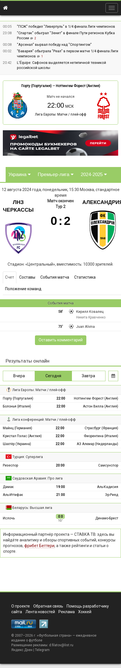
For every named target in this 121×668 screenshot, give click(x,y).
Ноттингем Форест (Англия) (78, 86)
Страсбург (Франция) (101, 428)
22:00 (60, 398)
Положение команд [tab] (23, 289)
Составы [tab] (27, 277)
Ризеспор (10, 465)
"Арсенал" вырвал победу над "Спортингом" (54, 44)
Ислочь (9, 518)
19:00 (60, 487)
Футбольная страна (54, 635)
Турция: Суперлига (27, 457)
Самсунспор (108, 465)
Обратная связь (48, 606)
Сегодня (53, 376)
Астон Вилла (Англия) (100, 406)
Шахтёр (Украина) (17, 444)
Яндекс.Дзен (21, 650)
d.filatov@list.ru (61, 645)
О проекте (20, 606)
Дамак (8, 487)
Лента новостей (40, 612)
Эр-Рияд (111, 495)
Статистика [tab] (85, 277)
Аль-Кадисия (107, 487)
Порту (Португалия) (36, 86)
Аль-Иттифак (13, 495)
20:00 (60, 465)
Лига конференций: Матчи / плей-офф (44, 419)
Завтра (88, 376)
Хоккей (84, 612)
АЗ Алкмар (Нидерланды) (97, 444)
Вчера (19, 376)
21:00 (60, 495)
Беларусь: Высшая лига (32, 508)
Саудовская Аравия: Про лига (37, 478)
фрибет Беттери (39, 545)
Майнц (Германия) (17, 428)
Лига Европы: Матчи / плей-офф (60, 114)
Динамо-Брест (106, 518)
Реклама (66, 612)
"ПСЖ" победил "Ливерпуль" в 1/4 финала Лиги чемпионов (66, 26)
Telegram (42, 650)
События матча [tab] (54, 277)
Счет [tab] (9, 277)
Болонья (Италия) (17, 406)
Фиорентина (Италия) (101, 436)
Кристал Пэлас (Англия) (22, 436)
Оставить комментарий (61, 340)
